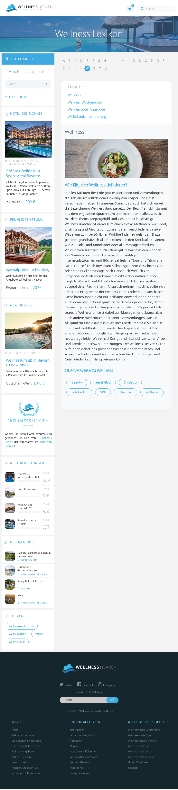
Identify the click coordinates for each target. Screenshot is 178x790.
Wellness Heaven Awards (84, 757)
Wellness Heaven (79, 763)
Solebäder (79, 392)
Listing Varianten (79, 774)
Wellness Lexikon (21, 757)
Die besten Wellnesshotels (26, 741)
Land (12, 84)
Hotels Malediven (138, 763)
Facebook (85, 685)
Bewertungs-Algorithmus (84, 736)
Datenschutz (34, 774)
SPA (103, 392)
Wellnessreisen (17, 642)
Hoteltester (76, 741)
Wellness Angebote (23, 752)
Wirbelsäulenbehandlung (87, 117)
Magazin (75, 747)
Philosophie (76, 768)
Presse (15, 730)
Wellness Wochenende (85, 102)
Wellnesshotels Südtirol (141, 757)
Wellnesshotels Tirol (139, 747)
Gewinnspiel (19, 763)
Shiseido (130, 382)
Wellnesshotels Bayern (140, 736)
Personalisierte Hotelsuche (26, 747)
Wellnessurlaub (17, 634)
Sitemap (133, 768)
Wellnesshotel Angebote (86, 109)
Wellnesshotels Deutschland (144, 730)
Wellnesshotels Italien (140, 752)
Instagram (106, 685)
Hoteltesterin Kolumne (83, 752)
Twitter (66, 685)
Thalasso (125, 392)
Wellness (74, 95)
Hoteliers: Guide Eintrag (25, 768)
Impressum (18, 774)
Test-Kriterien (77, 730)
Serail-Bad (103, 382)
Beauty (76, 382)
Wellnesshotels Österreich (142, 741)
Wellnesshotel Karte (23, 736)
